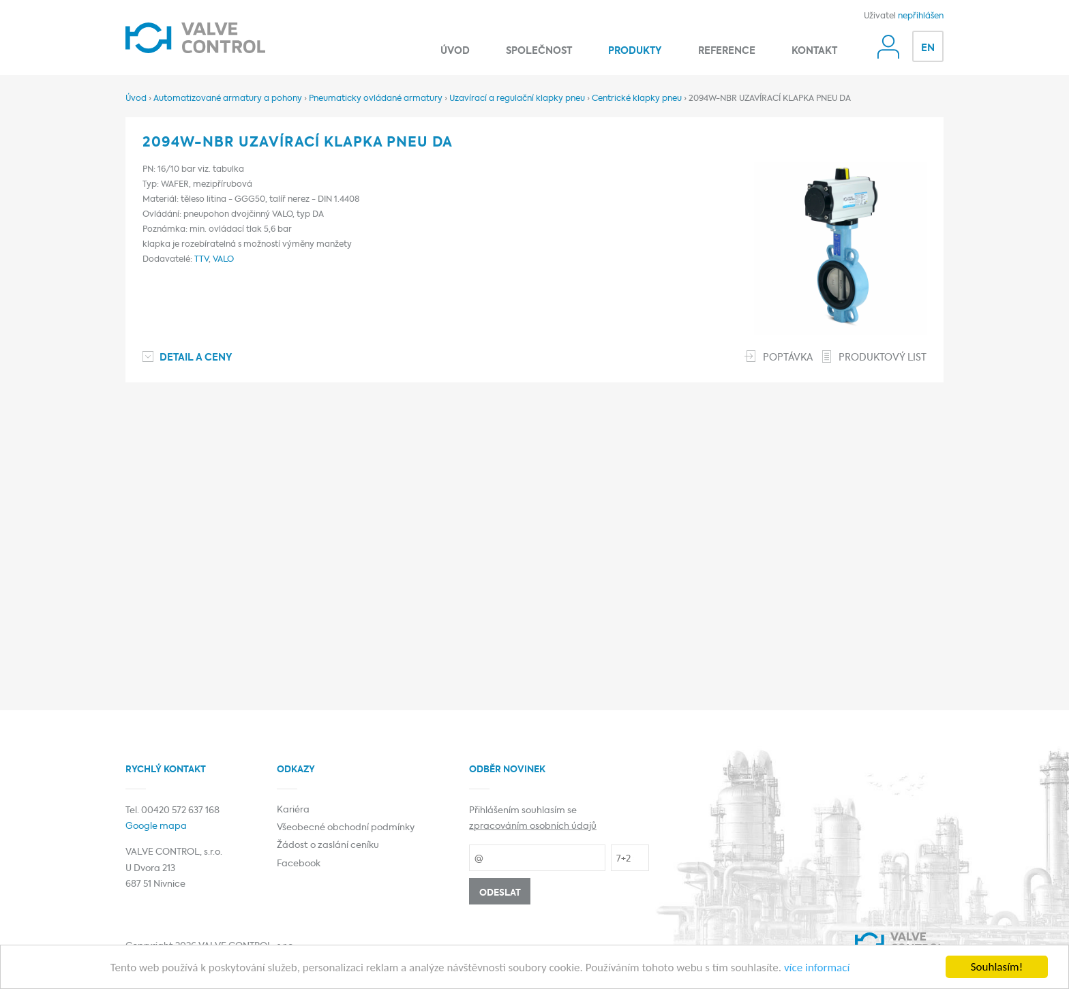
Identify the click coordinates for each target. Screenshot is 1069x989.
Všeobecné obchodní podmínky (346, 827)
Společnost (539, 51)
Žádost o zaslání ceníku (328, 845)
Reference (726, 51)
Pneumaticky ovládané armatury (375, 99)
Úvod (455, 51)
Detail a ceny (196, 358)
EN (928, 48)
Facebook (298, 863)
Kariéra (293, 810)
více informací (816, 967)
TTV (201, 260)
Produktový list (883, 358)
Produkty (635, 51)
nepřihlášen (921, 16)
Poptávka (788, 358)
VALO (223, 260)
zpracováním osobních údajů (533, 826)
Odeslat (500, 893)
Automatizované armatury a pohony (227, 99)
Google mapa (156, 826)
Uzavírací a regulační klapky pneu (517, 99)
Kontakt (814, 51)
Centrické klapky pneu (637, 99)
